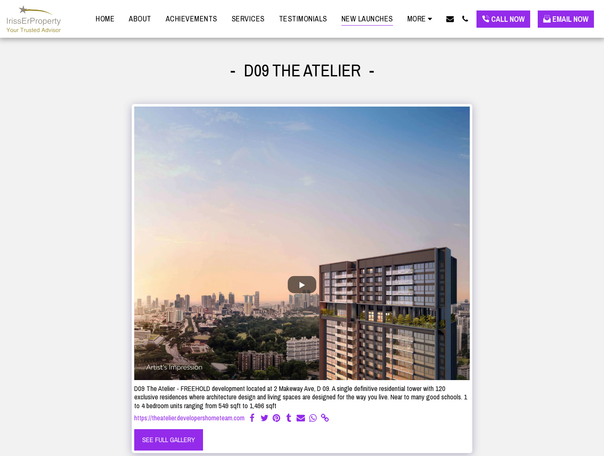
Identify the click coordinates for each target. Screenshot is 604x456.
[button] (450, 19)
